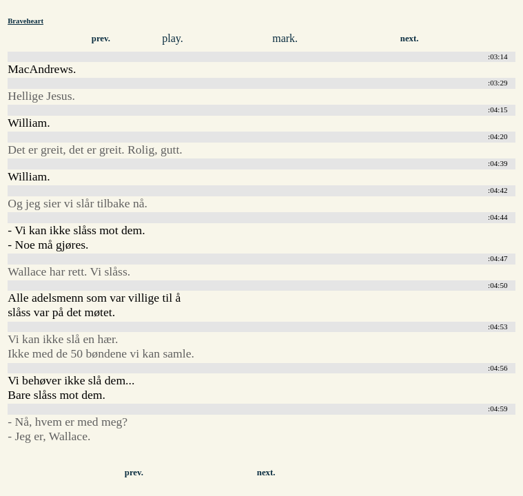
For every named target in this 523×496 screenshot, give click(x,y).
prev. (101, 38)
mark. (285, 38)
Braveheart (25, 21)
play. (172, 38)
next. (409, 38)
